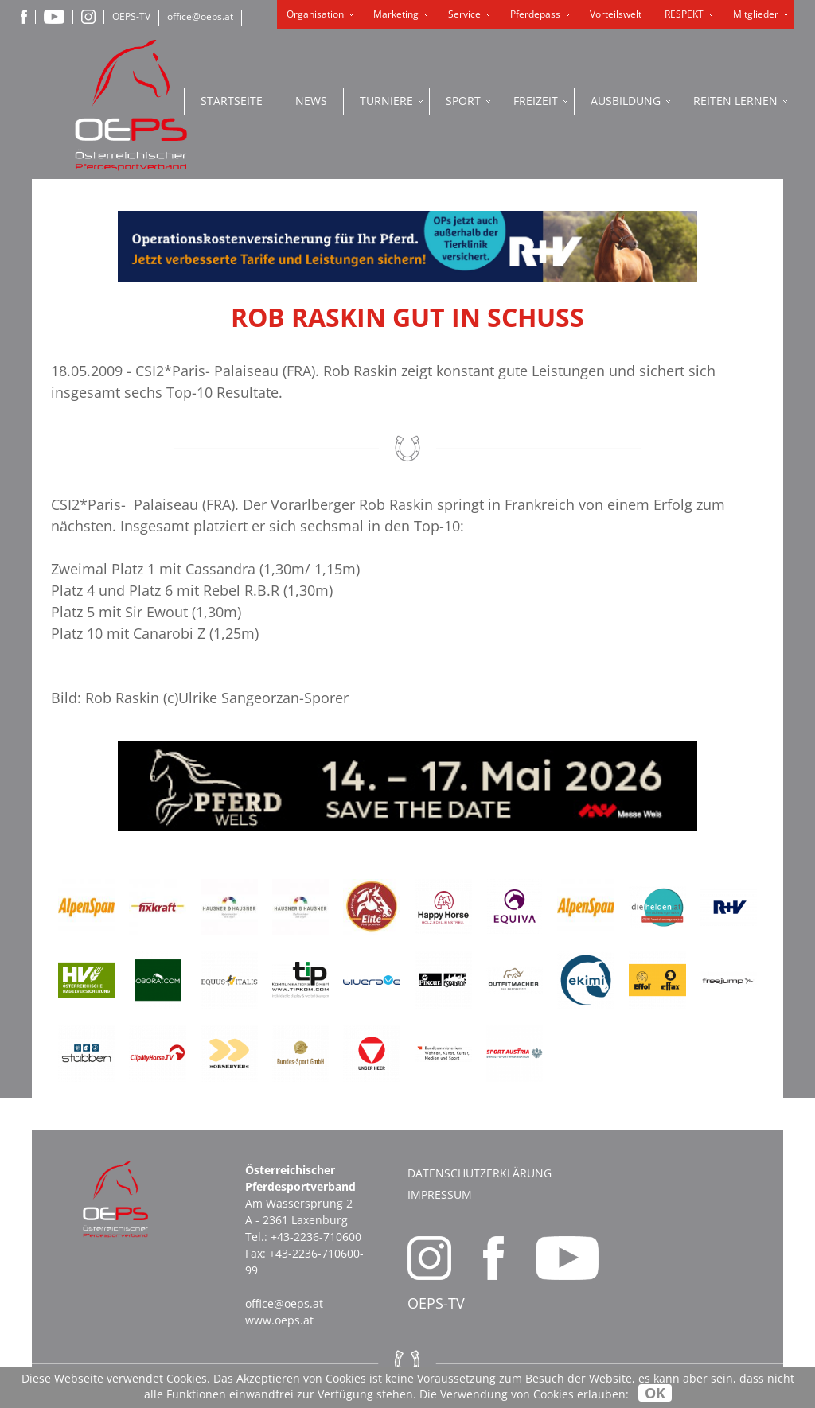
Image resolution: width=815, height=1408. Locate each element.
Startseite (232, 100)
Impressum (440, 1194)
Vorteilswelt (615, 14)
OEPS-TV (131, 16)
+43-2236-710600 (316, 1236)
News (311, 100)
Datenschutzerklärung (480, 1172)
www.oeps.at (279, 1320)
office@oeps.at (200, 16)
